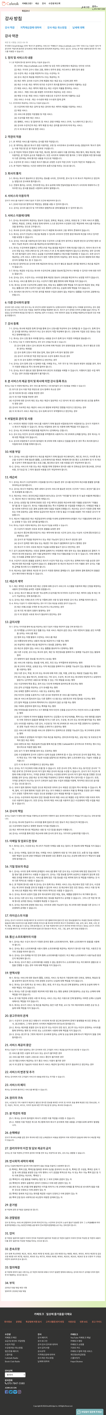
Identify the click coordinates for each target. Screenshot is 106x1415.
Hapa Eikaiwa (76, 1361)
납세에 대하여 (43, 1361)
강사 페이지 (43, 1337)
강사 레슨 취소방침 (57, 27)
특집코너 (26, 11)
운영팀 (19, 1321)
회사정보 (8, 1321)
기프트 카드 (75, 1347)
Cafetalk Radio (11, 1358)
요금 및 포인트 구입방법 (15, 1341)
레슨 (37, 3)
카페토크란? (27, 3)
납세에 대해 (78, 27)
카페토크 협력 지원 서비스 (81, 1351)
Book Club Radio (12, 1361)
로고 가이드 (97, 1321)
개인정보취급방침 (78, 1354)
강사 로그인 (43, 1341)
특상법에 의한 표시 (34, 1321)
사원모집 (72, 1321)
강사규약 (41, 1351)
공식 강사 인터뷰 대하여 (48, 1344)
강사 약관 (10, 27)
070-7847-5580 (16, 1383)
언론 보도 (84, 1321)
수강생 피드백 (54, 3)
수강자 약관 (10, 1344)
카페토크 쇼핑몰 (77, 1344)
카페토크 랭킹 (76, 1341)
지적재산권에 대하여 (30, 27)
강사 (44, 3)
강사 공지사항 (43, 1347)
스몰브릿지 (75, 1358)
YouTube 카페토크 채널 (80, 1337)
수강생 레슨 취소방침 (14, 1347)
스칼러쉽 (8, 1354)
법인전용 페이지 (12, 1351)
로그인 (85, 7)
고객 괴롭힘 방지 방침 (55, 1321)
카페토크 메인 (11, 1337)
